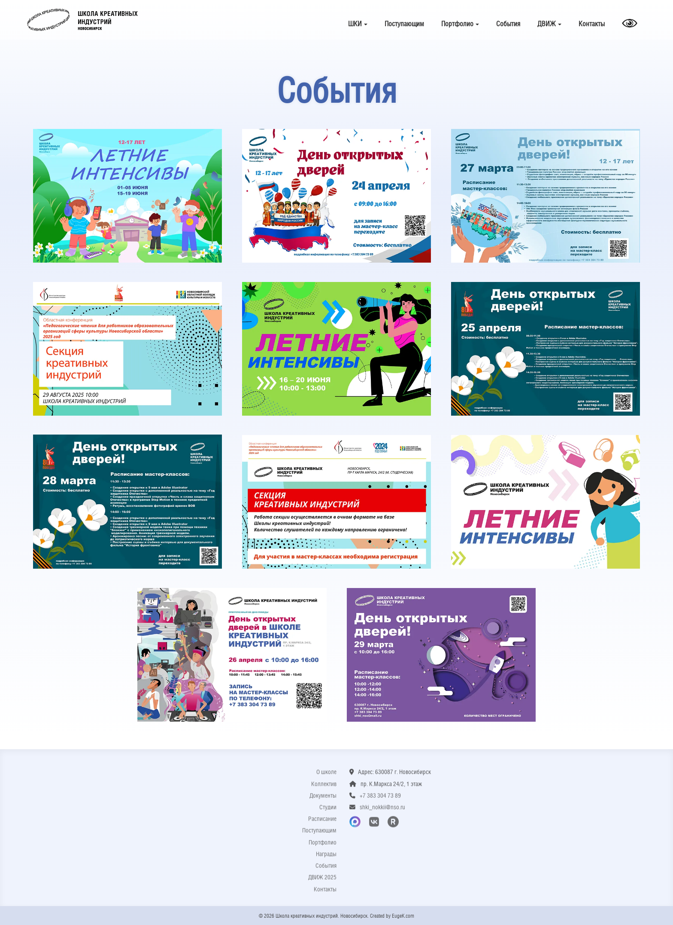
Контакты (592, 24)
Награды (326, 858)
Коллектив (323, 788)
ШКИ (357, 24)
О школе (326, 776)
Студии (327, 812)
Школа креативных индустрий (82, 20)
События (508, 24)
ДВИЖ (549, 24)
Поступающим (404, 24)
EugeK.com (403, 916)
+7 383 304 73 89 (380, 799)
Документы (322, 799)
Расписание (322, 823)
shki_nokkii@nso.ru (382, 812)
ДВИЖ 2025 (322, 882)
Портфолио (460, 24)
